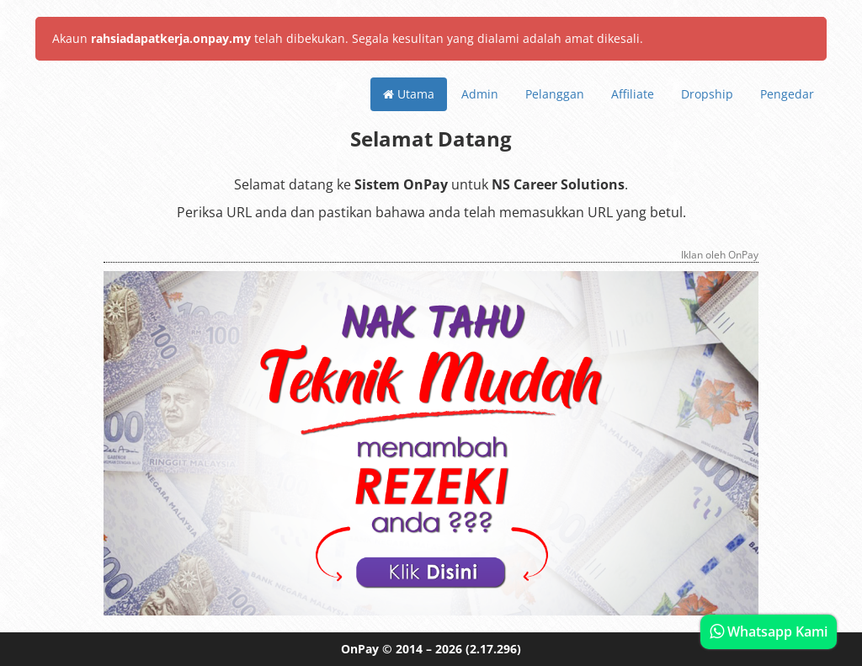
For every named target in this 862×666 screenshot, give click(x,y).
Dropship (707, 94)
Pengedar (787, 94)
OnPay (360, 649)
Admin (479, 94)
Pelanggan (554, 94)
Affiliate (632, 94)
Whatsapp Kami (768, 631)
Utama (408, 94)
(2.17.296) (493, 649)
